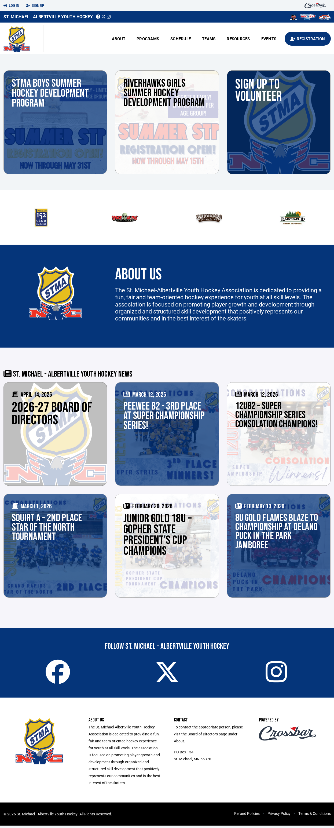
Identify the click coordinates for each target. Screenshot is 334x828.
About (118, 38)
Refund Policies (247, 815)
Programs (148, 38)
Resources (238, 38)
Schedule (180, 38)
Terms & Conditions (314, 815)
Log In (11, 5)
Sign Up (35, 5)
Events (269, 38)
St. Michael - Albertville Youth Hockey (48, 16)
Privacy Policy (279, 815)
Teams (208, 38)
